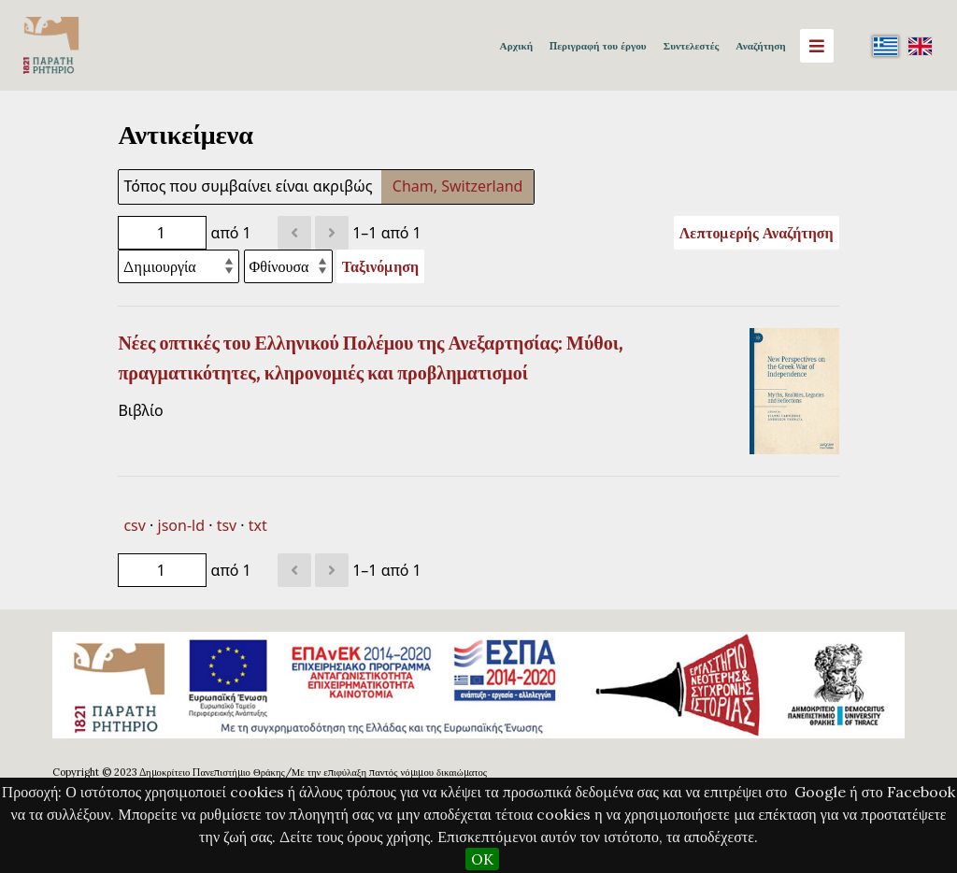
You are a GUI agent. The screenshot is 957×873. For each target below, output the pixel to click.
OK (482, 859)
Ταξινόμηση (380, 266)
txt (258, 525)
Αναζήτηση (760, 45)
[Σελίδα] (162, 233)
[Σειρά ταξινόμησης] (288, 266)
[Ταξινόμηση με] (178, 266)
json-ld (181, 525)
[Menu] (817, 46)
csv (134, 525)
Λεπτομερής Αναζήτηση (756, 232)
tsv (227, 525)
